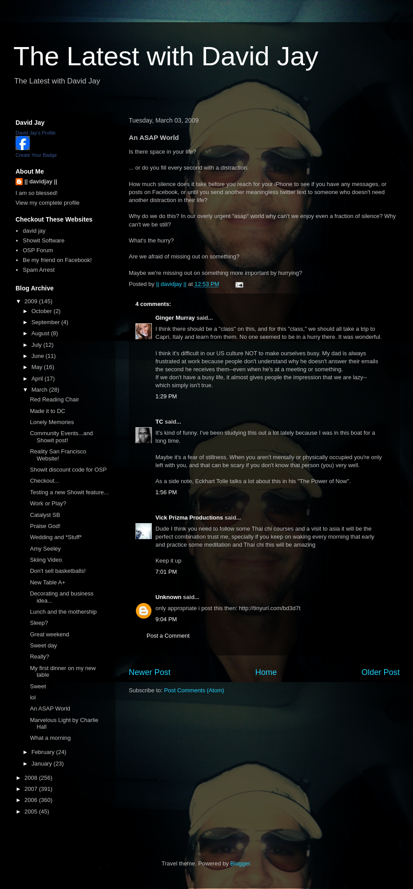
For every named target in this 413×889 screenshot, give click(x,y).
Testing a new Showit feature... (69, 492)
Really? (39, 656)
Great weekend (49, 634)
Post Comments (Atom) (194, 690)
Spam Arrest (39, 269)
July (38, 344)
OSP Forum (38, 250)
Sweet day (43, 645)
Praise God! (45, 526)
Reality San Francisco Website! (58, 455)
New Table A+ (47, 582)
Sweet (38, 686)
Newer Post (150, 672)
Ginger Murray (175, 317)
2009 (31, 301)
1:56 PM (166, 492)
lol (33, 697)
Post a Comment (168, 635)
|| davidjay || (40, 181)
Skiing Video (46, 559)
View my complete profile (47, 202)
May (38, 367)
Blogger (240, 863)
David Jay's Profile (36, 132)
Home (266, 672)
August (41, 333)
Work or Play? (48, 503)
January (43, 763)
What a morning (50, 737)
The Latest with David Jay (165, 56)
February (44, 752)
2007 (31, 789)
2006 (31, 800)
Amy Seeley (45, 548)
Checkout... (44, 480)
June (39, 356)
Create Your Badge (36, 155)
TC (159, 421)
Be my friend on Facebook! (57, 260)
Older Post (380, 672)
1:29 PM (166, 396)
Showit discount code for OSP (68, 469)
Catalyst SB (45, 515)
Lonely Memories (52, 422)
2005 (31, 811)
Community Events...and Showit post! (61, 437)
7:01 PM (166, 571)
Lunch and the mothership (63, 611)
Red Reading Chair (54, 399)
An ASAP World (50, 708)
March (40, 389)
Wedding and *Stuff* (56, 537)
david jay (34, 230)
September (46, 322)
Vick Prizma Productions (189, 517)
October (43, 311)
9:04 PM (166, 619)
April (38, 378)
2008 (31, 777)
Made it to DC (47, 411)
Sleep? (39, 622)
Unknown (168, 597)
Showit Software (43, 240)
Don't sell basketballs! (57, 571)
